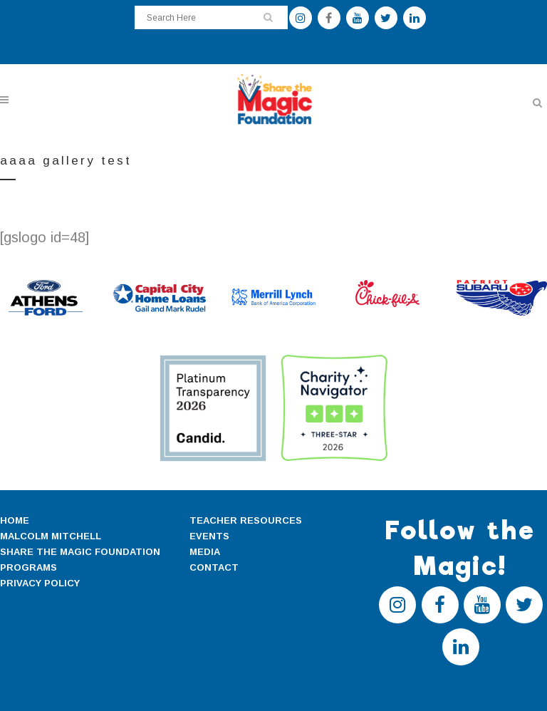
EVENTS (209, 536)
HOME (14, 520)
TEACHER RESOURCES (245, 520)
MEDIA (204, 551)
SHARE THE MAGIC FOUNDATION (80, 551)
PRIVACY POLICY (40, 583)
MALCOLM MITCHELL (50, 536)
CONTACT (214, 567)
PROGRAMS (28, 567)
